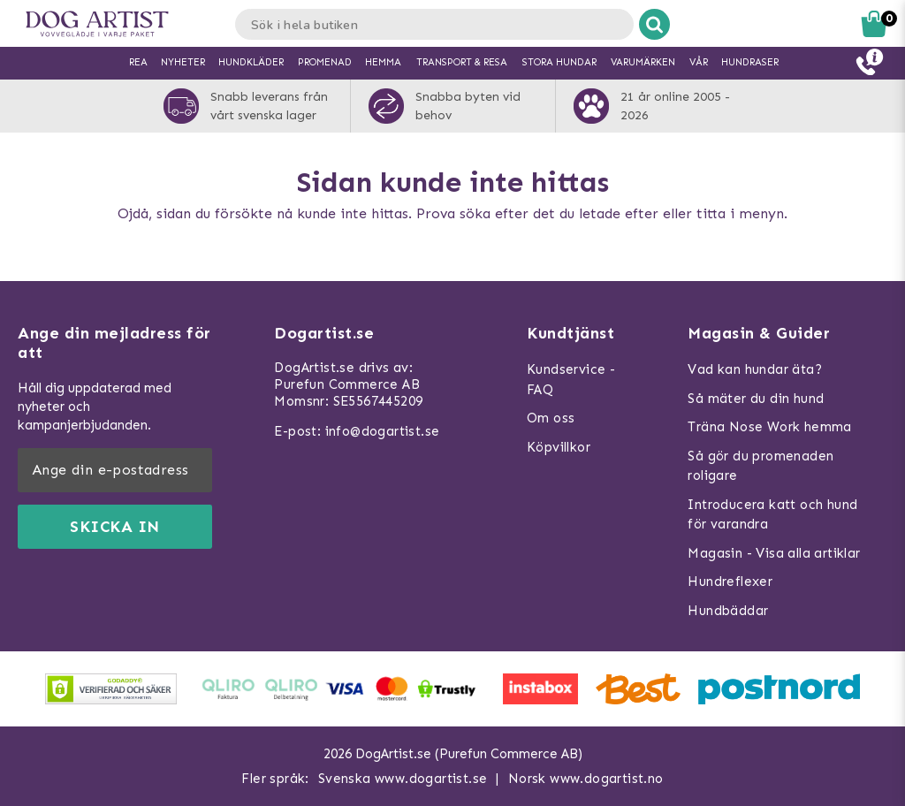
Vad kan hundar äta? (755, 369)
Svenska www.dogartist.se (403, 779)
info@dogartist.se (382, 431)
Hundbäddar (728, 611)
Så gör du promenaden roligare (760, 466)
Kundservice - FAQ (571, 379)
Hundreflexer (730, 581)
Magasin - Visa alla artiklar (774, 553)
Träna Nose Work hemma (769, 427)
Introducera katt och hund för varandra (772, 515)
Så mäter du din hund (756, 399)
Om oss (550, 418)
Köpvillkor (558, 447)
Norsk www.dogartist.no (586, 779)
